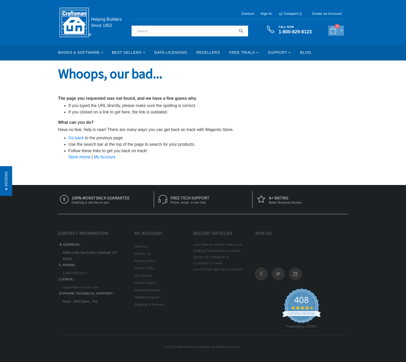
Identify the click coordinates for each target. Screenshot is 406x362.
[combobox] (190, 31)
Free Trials (242, 52)
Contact (248, 14)
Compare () (290, 14)
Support (277, 52)
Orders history (145, 283)
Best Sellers (127, 52)
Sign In (266, 14)
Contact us (142, 254)
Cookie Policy (144, 268)
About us (141, 246)
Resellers (208, 52)
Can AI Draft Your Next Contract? (218, 269)
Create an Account (327, 14)
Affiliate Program (147, 297)
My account (143, 276)
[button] (6, 181)
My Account (104, 157)
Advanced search (147, 290)
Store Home (79, 157)
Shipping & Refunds (149, 304)
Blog (305, 52)
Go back (76, 138)
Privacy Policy (145, 261)
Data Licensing (170, 52)
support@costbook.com (80, 287)
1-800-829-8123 (75, 273)
